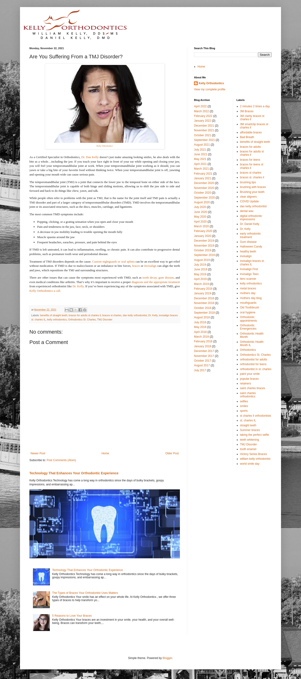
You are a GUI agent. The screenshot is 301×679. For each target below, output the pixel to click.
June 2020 (200, 212)
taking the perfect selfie (254, 434)
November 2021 (204, 130)
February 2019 (203, 288)
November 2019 (204, 245)
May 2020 (200, 216)
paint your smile (250, 373)
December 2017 (204, 351)
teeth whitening (249, 439)
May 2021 (200, 159)
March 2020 (201, 226)
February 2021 (203, 173)
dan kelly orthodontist (135, 315)
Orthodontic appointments (248, 319)
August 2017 (202, 365)
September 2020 (204, 197)
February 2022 (203, 116)
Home (105, 453)
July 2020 (200, 207)
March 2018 (201, 336)
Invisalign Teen (249, 274)
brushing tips (248, 182)
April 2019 (200, 279)
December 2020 (204, 183)
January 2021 (202, 178)
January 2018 (202, 346)
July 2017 (200, 370)
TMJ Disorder (104, 319)
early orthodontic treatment (250, 235)
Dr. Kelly (78, 286)
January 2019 (202, 293)
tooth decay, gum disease (158, 277)
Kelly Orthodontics (211, 83)
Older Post (172, 453)
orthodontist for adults (253, 359)
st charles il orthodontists (255, 415)
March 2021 (201, 168)
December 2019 (204, 240)
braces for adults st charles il (85, 315)
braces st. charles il (252, 177)
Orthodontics (248, 349)
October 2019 (202, 250)
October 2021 (202, 135)
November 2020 (204, 188)
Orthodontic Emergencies (248, 327)
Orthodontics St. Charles (82, 319)
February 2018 (203, 341)
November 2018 (204, 303)
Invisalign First (249, 269)
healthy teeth (248, 251)
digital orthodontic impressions (251, 217)
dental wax (246, 211)
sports (244, 410)
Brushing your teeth (252, 192)
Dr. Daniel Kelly (249, 224)
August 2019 (202, 260)
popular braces (249, 378)
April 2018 (200, 332)
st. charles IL (248, 420)
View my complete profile (209, 89)
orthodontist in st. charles (255, 369)
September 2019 (204, 255)
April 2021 (200, 164)
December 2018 (204, 298)
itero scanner (248, 278)
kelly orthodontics (57, 319)
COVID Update (249, 201)
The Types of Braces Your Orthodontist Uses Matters (85, 593)
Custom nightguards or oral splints (113, 261)
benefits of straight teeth (53, 315)
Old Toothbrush (249, 307)
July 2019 (200, 264)
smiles (244, 406)
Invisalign (150, 266)
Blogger (167, 658)
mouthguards (248, 302)
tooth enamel (248, 449)
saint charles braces (252, 388)
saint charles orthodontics (248, 394)
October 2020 (202, 192)
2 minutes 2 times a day (255, 106)
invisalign (246, 256)
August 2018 (202, 317)
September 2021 (204, 140)
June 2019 (200, 269)
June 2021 (200, 154)
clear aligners (248, 196)
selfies (244, 401)
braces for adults (250, 146)
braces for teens (250, 159)
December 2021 (204, 125)
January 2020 (202, 236)
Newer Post (38, 453)
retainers (245, 383)
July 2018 (200, 322)
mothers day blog (251, 298)
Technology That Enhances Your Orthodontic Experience (74, 473)
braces (136, 266)
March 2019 (201, 284)
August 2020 (202, 202)
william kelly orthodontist (255, 458)
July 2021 (200, 149)
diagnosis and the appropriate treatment (156, 282)
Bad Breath (247, 137)
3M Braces (246, 111)
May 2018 (200, 327)
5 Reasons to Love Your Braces (72, 615)
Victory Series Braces (253, 454)
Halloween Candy (251, 246)
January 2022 (202, 120)
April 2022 (200, 106)
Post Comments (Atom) (61, 460)
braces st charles (112, 315)
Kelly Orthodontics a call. (45, 290)
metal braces (248, 288)
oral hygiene (247, 312)
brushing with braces (253, 187)
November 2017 (204, 356)
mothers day (248, 293)
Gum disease (248, 242)
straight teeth (248, 425)
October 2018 (202, 308)
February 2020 (203, 231)
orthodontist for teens (253, 364)
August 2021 (202, 144)
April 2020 (200, 221)
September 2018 (204, 312)
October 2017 (202, 360)
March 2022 (201, 111)
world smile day (250, 463)
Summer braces (250, 430)
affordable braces (251, 132)
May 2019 (200, 274)
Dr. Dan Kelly (90, 157)
